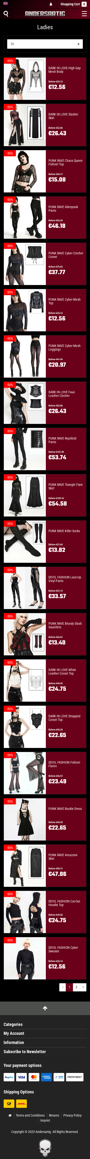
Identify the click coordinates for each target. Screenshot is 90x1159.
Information (14, 1042)
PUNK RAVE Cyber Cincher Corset (65, 255)
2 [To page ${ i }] (76, 987)
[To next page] (83, 987)
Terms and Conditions (30, 1115)
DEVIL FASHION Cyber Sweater (63, 949)
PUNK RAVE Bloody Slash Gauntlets (65, 625)
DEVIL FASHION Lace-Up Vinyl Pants (64, 579)
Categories (13, 1024)
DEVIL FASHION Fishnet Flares (64, 764)
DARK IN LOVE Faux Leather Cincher (61, 394)
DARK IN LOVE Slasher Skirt (63, 116)
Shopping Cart (73, 4)
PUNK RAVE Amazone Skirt (63, 857)
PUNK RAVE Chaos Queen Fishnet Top (65, 162)
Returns (54, 1115)
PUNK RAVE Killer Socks (64, 531)
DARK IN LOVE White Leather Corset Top (62, 671)
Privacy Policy (72, 1115)
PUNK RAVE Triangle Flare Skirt (65, 486)
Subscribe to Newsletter (25, 1051)
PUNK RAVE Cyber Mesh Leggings (64, 347)
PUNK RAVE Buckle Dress (65, 809)
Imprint (45, 1120)
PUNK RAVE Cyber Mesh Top (64, 301)
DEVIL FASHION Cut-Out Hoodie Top (64, 903)
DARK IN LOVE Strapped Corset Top (64, 718)
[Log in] (51, 4)
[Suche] (6, 14)
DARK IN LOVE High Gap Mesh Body (64, 70)
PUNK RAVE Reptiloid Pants (62, 440)
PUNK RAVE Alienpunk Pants (63, 208)
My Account (14, 1033)
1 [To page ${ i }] (69, 987)
